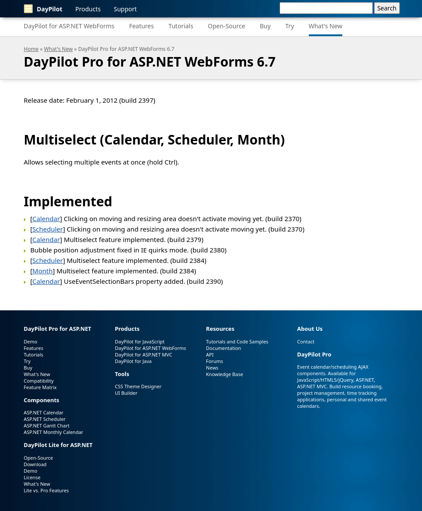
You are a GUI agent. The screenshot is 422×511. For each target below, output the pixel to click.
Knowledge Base (224, 374)
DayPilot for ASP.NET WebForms (69, 26)
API (209, 354)
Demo (30, 341)
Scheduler (47, 229)
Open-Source (226, 26)
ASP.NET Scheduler (45, 419)
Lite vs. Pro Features (46, 490)
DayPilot (43, 8)
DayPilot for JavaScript (140, 341)
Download (35, 464)
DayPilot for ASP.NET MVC (143, 354)
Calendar (46, 218)
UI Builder (126, 393)
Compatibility (39, 380)
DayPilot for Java (133, 361)
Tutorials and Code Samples (237, 341)
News (212, 367)
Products (88, 9)
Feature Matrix (40, 387)
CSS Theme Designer (138, 386)
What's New (325, 26)
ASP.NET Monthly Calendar (54, 432)
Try (289, 26)
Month (42, 270)
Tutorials (181, 26)
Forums (214, 361)
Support (125, 9)
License (32, 477)
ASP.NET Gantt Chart (47, 425)
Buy (265, 26)
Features (141, 26)
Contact (305, 341)
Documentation (223, 348)
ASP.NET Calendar (44, 412)
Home (31, 49)
